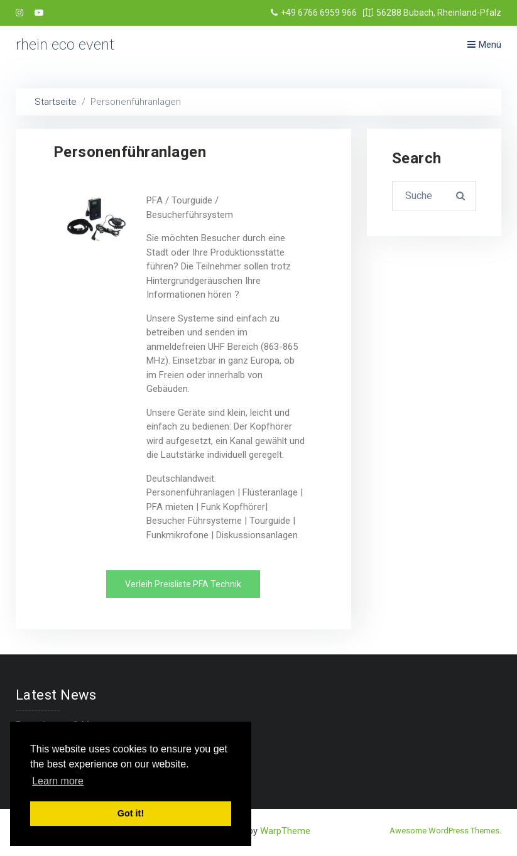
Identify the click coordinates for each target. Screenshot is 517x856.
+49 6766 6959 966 (314, 13)
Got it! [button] (130, 813)
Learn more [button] (58, 781)
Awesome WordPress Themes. (445, 830)
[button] (183, 584)
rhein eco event (65, 44)
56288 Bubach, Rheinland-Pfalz (432, 13)
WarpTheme (285, 831)
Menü (484, 44)
